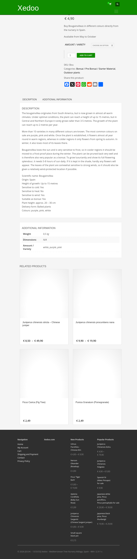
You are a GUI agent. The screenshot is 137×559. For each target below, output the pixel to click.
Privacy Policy (24, 461)
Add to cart (86, 55)
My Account (23, 447)
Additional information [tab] (57, 99)
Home (20, 444)
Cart (19, 451)
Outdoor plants (72, 72)
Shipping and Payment (28, 454)
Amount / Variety (75, 44)
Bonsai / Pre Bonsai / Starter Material (95, 68)
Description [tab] (30, 99)
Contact (21, 457)
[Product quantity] (71, 55)
